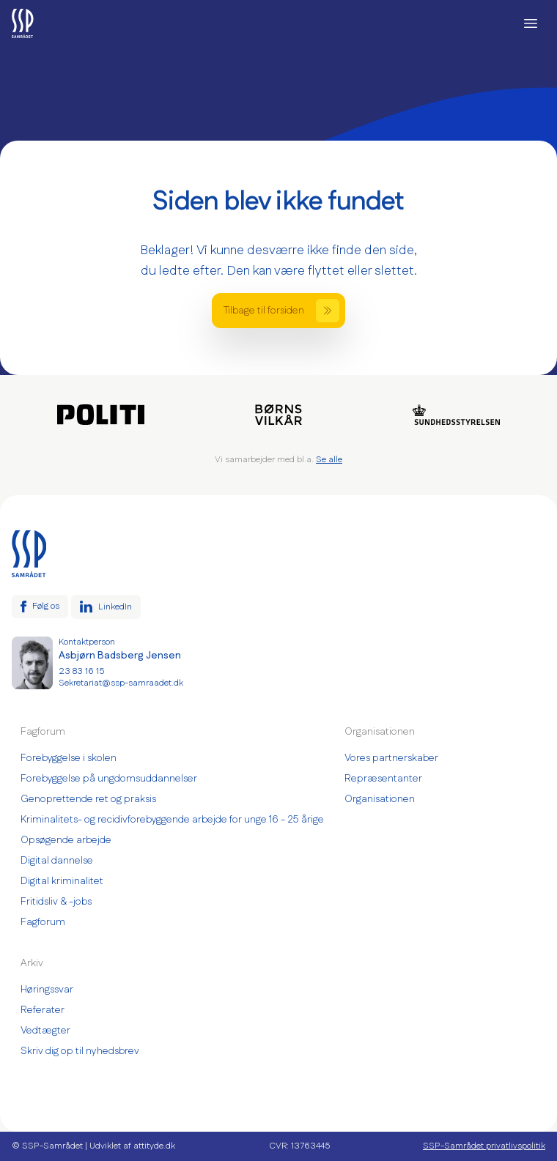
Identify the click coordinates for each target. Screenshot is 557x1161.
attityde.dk (154, 1146)
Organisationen (379, 799)
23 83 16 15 (81, 672)
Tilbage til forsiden (281, 310)
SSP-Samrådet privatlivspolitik (484, 1146)
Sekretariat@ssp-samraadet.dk (121, 683)
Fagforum (43, 922)
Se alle (329, 459)
